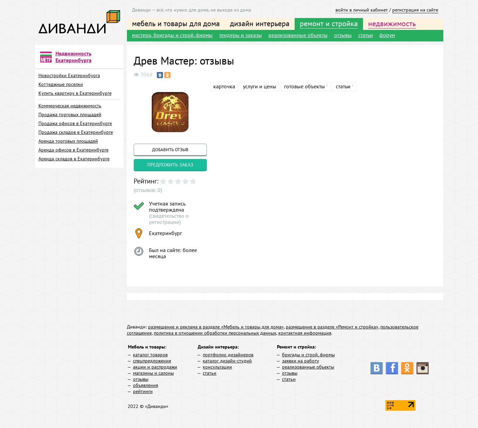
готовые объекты (304, 86)
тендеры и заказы (240, 35)
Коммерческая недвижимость (69, 106)
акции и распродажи (155, 367)
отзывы (343, 35)
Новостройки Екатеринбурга (69, 75)
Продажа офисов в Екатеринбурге (75, 123)
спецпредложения (152, 361)
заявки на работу (300, 361)
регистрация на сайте (415, 10)
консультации (217, 367)
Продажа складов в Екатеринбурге (75, 132)
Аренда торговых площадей (68, 141)
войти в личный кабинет (361, 10)
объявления (145, 385)
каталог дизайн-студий (227, 361)
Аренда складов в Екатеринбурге (74, 159)
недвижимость (392, 23)
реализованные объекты (298, 35)
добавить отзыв (170, 150)
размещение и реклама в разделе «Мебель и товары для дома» (216, 327)
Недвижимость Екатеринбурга (73, 57)
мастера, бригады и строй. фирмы (172, 35)
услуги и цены (259, 86)
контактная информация (304, 333)
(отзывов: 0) (148, 189)
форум (387, 35)
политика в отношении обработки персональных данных (215, 333)
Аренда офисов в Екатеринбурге (73, 150)
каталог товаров (150, 355)
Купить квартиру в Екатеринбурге (75, 93)
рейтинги (143, 391)
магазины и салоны (153, 373)
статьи (365, 35)
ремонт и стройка (329, 23)
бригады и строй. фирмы (308, 355)
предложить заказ (170, 165)
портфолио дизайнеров (228, 355)
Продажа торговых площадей (69, 114)
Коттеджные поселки (60, 84)
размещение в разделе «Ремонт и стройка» (332, 327)
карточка (224, 86)
